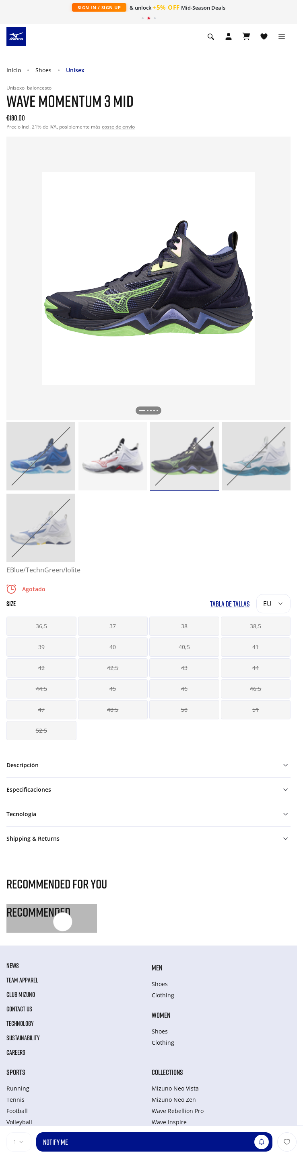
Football (17, 1111)
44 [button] (255, 668)
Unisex (75, 70)
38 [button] (184, 626)
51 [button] (255, 709)
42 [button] (41, 668)
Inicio (13, 70)
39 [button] (41, 647)
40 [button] (112, 647)
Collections (167, 1072)
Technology (20, 1023)
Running (17, 1088)
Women (161, 1015)
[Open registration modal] (228, 36)
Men (157, 967)
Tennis (15, 1099)
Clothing (163, 995)
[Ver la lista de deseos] (264, 36)
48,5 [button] (112, 709)
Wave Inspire (169, 1122)
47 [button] (41, 709)
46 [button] (184, 688)
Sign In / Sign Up (99, 7)
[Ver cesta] (246, 36)
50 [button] (184, 709)
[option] (40, 456)
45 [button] (112, 688)
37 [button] (112, 626)
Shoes (43, 70)
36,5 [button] (41, 626)
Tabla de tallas (230, 604)
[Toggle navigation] (282, 36)
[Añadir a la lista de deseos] (287, 1142)
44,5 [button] (41, 688)
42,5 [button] (112, 668)
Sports (15, 1072)
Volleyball (19, 1122)
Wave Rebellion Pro (178, 1111)
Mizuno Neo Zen (174, 1099)
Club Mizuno (20, 995)
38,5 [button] (255, 626)
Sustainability (23, 1038)
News (12, 966)
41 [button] (255, 647)
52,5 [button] (41, 730)
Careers (15, 1052)
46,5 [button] (255, 688)
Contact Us (19, 1009)
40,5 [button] (184, 647)
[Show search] (211, 36)
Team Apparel (22, 980)
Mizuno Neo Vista (175, 1088)
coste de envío (118, 126)
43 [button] (184, 668)
